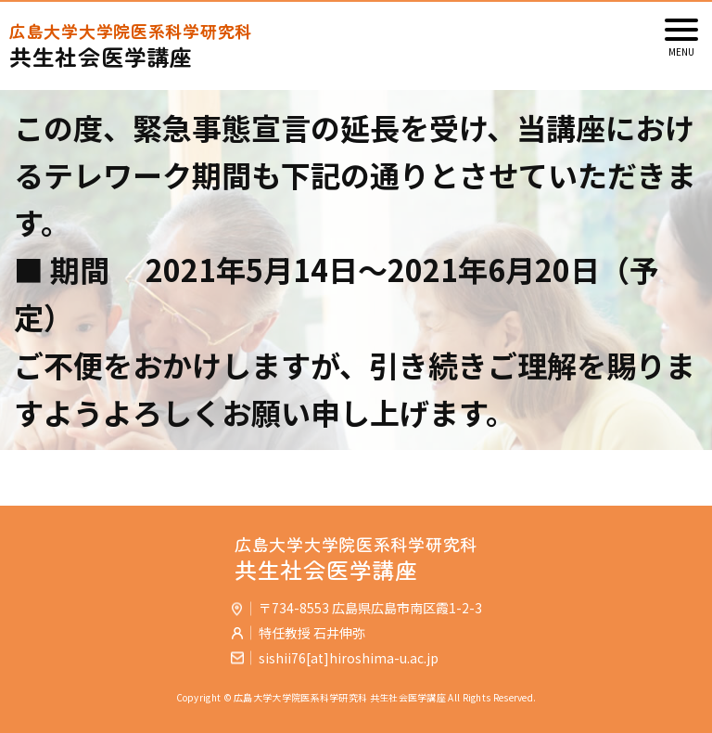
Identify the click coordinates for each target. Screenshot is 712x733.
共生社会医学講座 (356, 45)
